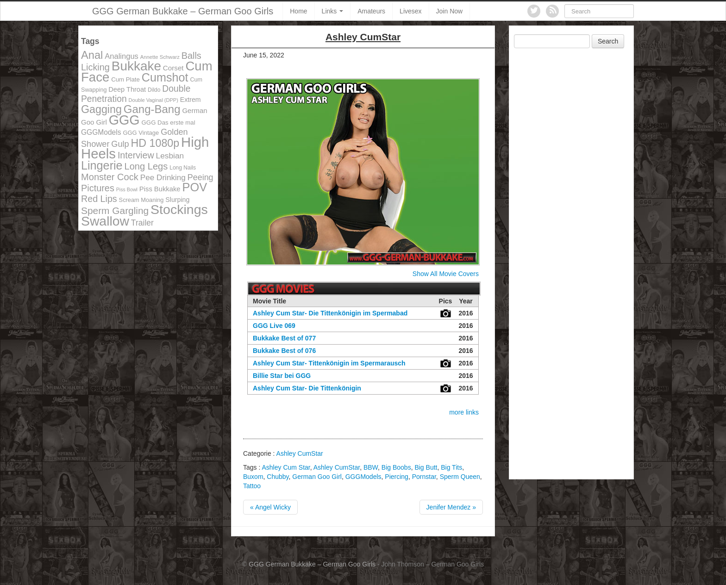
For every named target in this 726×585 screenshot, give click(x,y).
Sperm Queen (460, 476)
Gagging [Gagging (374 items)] (101, 109)
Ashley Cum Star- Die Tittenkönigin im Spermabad (330, 313)
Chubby (277, 476)
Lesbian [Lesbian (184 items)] (170, 155)
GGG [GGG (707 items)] (124, 120)
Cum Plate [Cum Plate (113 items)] (125, 79)
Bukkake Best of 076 (284, 350)
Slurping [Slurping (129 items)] (177, 199)
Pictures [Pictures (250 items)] (97, 188)
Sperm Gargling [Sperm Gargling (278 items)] (115, 210)
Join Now (449, 11)
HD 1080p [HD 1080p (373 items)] (155, 143)
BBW (370, 467)
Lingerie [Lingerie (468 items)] (102, 165)
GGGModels (363, 476)
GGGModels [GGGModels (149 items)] (101, 132)
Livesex (410, 11)
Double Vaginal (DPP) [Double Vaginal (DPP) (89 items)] (153, 100)
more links (464, 412)
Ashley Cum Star (286, 467)
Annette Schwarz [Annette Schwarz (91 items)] (160, 57)
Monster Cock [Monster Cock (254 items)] (109, 177)
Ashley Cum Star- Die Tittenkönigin (307, 388)
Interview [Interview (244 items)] (136, 155)
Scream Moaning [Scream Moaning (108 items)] (141, 199)
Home (298, 11)
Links (333, 11)
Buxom (253, 476)
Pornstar (424, 476)
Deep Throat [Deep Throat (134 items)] (127, 89)
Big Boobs (396, 467)
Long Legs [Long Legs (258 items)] (146, 166)
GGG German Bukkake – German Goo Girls (182, 11)
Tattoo (252, 486)
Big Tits (451, 467)
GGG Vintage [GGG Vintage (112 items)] (141, 132)
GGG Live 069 (274, 325)
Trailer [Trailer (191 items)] (142, 222)
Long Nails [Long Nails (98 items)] (182, 167)
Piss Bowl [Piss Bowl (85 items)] (127, 189)
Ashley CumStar (299, 453)
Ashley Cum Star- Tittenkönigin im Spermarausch (329, 363)
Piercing (396, 476)
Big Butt (425, 467)
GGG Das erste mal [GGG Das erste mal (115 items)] (168, 122)
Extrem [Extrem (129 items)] (190, 99)
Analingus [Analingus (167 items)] (121, 56)
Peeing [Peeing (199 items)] (200, 177)
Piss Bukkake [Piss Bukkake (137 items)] (160, 189)
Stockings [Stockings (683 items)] (179, 209)
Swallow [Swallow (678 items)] (105, 221)
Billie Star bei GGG (282, 375)
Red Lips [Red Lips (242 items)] (99, 199)
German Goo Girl (317, 476)
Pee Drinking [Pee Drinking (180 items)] (163, 177)
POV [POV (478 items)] (194, 187)
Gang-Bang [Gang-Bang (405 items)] (152, 109)
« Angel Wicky (270, 507)
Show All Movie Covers (446, 273)
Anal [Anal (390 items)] (92, 55)
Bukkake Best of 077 (284, 338)
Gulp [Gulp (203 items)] (120, 144)
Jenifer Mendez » (451, 507)
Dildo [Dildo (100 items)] (154, 90)
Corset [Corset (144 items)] (173, 68)
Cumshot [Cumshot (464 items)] (165, 77)
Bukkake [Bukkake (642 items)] (136, 66)
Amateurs (371, 11)
